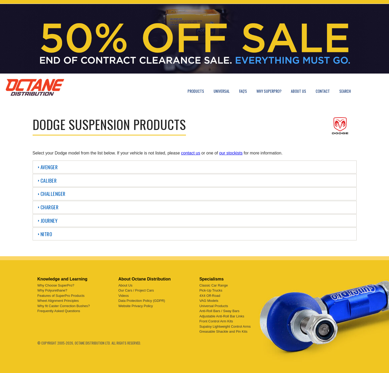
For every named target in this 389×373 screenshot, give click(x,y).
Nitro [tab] (44, 234)
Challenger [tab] (50, 193)
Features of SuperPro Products (60, 295)
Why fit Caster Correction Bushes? (63, 305)
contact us (190, 153)
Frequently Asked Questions (58, 310)
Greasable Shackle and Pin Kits (223, 331)
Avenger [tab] (47, 167)
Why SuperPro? (268, 91)
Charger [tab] (47, 207)
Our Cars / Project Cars (136, 290)
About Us (298, 91)
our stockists (231, 153)
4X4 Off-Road (209, 295)
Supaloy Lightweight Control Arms (225, 325)
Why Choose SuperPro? (55, 284)
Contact (323, 91)
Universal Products (213, 305)
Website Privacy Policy (135, 305)
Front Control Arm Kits (216, 320)
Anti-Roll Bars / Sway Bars (219, 310)
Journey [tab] (47, 220)
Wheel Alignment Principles (58, 300)
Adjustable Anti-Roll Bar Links (221, 315)
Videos (123, 295)
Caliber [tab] (46, 180)
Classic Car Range (213, 284)
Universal (222, 91)
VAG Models (208, 300)
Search (345, 91)
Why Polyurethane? (52, 290)
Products (196, 91)
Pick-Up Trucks (210, 290)
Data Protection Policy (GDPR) (141, 300)
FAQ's (243, 91)
